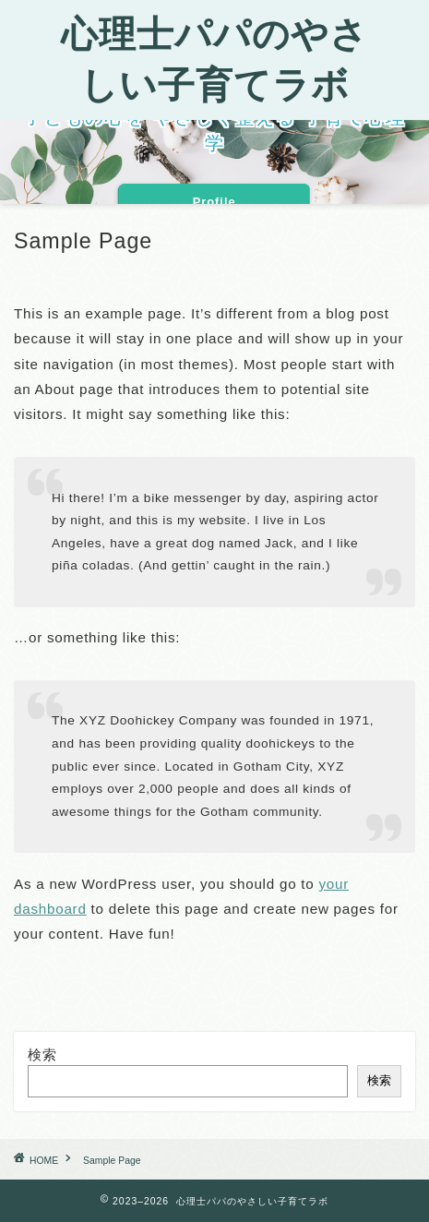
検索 (42, 1054)
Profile (214, 202)
